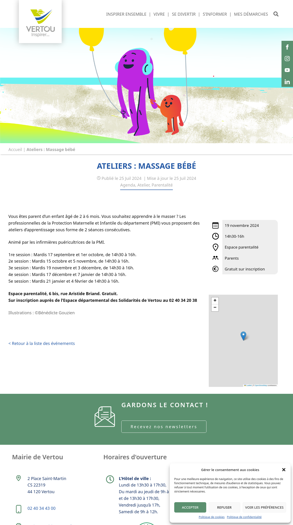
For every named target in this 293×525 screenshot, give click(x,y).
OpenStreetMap (261, 385)
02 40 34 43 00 (42, 511)
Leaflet (248, 385)
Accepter (190, 507)
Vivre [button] (159, 14)
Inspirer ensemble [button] (126, 14)
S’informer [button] (215, 14)
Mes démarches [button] (251, 14)
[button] (283, 469)
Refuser (224, 507)
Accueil (15, 149)
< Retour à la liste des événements (42, 343)
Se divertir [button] (184, 14)
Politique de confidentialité (244, 517)
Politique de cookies (211, 517)
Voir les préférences (264, 507)
